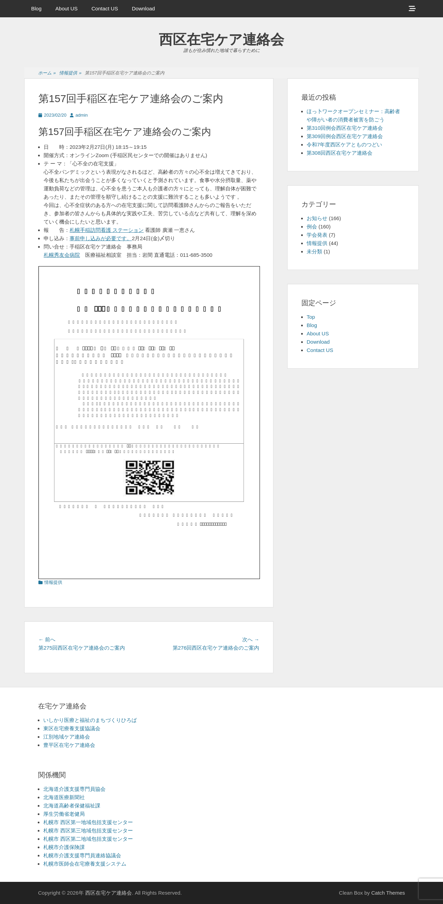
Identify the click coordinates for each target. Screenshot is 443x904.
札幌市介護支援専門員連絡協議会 (82, 855)
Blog (36, 8)
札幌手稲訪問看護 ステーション (107, 230)
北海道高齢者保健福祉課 (71, 805)
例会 (312, 226)
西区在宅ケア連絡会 (221, 39)
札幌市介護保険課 (64, 847)
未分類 (314, 251)
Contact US (104, 8)
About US (66, 8)
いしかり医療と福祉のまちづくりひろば (90, 720)
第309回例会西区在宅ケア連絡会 (345, 136)
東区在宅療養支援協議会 (71, 728)
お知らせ (317, 218)
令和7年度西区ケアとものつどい (344, 144)
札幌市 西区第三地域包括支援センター (88, 830)
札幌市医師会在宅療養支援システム (84, 864)
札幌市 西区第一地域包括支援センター (88, 822)
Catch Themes (388, 893)
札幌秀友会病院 (62, 255)
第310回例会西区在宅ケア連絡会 (345, 128)
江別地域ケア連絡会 (66, 737)
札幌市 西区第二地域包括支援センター (88, 839)
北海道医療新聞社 (64, 797)
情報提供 (70, 73)
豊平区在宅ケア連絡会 (69, 745)
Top (311, 317)
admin (81, 115)
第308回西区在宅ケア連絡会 (339, 153)
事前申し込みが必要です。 (101, 238)
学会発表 (317, 235)
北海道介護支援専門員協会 (74, 789)
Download (143, 8)
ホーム (47, 73)
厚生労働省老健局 (64, 814)
